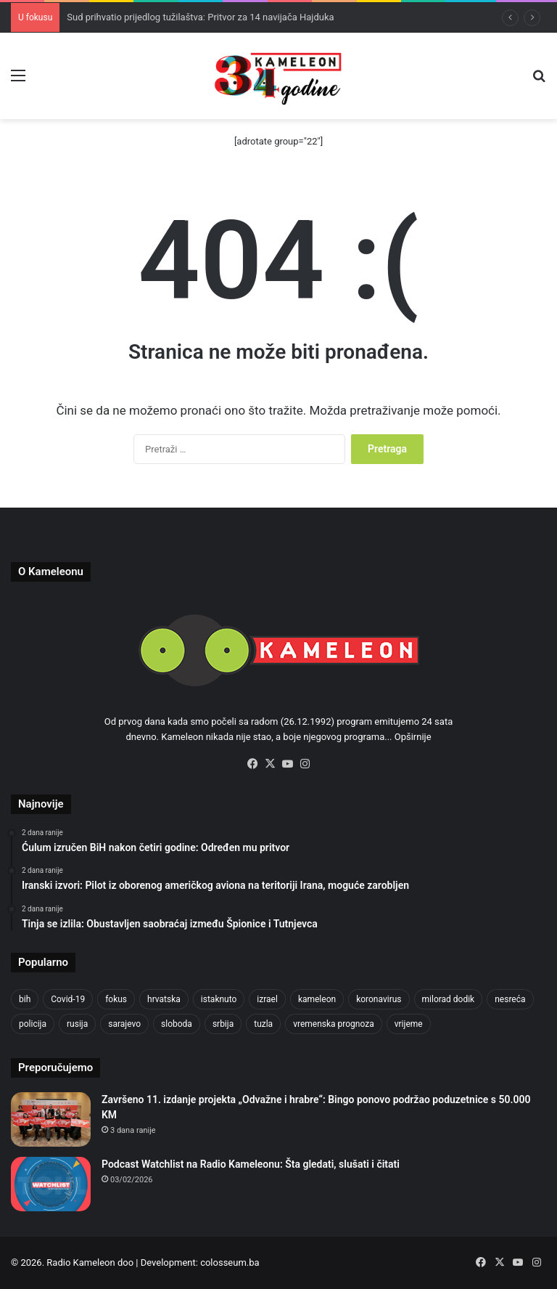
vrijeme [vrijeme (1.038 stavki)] (409, 1024)
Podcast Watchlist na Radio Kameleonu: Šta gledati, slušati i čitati (251, 1164)
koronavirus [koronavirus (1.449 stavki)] (378, 999)
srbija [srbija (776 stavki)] (223, 1024)
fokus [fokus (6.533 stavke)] (116, 999)
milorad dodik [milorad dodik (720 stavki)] (448, 999)
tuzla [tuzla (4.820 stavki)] (263, 1024)
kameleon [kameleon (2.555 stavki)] (317, 999)
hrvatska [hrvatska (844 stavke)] (164, 999)
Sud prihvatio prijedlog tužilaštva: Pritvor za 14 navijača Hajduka (200, 17)
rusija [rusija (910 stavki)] (77, 1024)
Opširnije (413, 736)
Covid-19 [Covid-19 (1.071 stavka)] (68, 999)
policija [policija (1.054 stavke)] (32, 1024)
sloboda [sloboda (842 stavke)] (176, 1024)
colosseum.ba (229, 1262)
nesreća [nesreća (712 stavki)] (510, 999)
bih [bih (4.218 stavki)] (24, 999)
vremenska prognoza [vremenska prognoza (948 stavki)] (333, 1024)
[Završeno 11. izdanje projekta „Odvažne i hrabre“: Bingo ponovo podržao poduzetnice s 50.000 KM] (51, 1119)
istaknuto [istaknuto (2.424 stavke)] (219, 999)
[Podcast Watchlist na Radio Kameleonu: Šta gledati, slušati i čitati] (51, 1184)
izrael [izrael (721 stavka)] (267, 999)
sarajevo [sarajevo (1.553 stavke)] (124, 1024)
